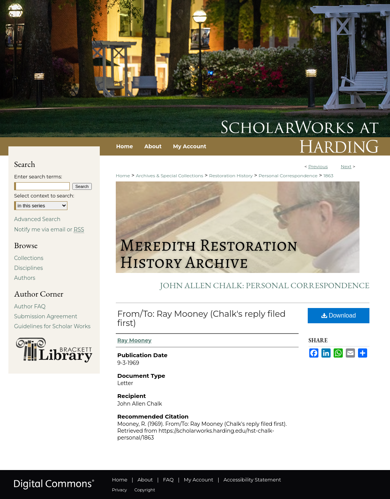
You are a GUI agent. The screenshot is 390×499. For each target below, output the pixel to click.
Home (123, 175)
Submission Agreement (45, 316)
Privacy (119, 490)
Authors (24, 277)
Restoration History (231, 175)
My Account (198, 480)
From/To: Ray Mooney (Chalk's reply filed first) (201, 318)
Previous (318, 166)
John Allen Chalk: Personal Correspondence (264, 285)
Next (346, 166)
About (145, 480)
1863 (328, 175)
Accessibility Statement (252, 480)
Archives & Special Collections (169, 175)
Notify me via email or (49, 229)
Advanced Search (37, 219)
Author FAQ (30, 306)
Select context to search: (44, 196)
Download (338, 315)
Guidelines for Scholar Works (52, 326)
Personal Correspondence (288, 175)
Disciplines (28, 268)
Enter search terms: (38, 176)
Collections (28, 258)
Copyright (144, 490)
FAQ (168, 480)
